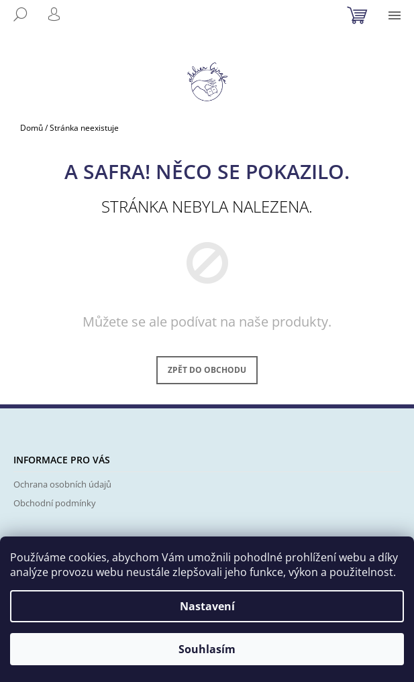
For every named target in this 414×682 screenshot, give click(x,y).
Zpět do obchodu (207, 370)
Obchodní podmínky (54, 503)
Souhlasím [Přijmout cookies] (207, 649)
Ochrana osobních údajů (62, 484)
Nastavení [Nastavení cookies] (207, 606)
